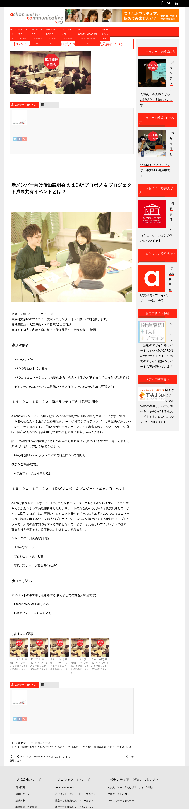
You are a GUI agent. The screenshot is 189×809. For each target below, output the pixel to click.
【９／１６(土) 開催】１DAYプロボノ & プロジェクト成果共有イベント (19, 664)
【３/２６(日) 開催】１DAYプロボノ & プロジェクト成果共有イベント (100, 664)
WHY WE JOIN (68, 34)
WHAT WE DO (37, 37)
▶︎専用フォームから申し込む (32, 473)
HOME (13, 34)
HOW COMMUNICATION (87, 37)
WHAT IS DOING (52, 37)
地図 (93, 329)
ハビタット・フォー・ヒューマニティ (75, 794)
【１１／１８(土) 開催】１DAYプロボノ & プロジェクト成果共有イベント (80, 666)
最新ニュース (42, 742)
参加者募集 (100, 747)
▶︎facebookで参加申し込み (31, 604)
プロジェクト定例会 (118, 794)
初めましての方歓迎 (82, 747)
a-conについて (46, 747)
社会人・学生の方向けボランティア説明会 (130, 787)
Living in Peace (65, 787)
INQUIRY (105, 34)
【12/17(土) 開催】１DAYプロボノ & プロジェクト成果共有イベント (39, 664)
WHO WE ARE (23, 34)
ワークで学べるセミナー (121, 800)
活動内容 (20, 800)
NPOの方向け (62, 747)
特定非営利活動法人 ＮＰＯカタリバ (75, 800)
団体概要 (20, 787)
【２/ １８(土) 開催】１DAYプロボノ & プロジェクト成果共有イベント (59, 664)
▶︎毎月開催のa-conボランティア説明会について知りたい (51, 455)
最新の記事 (51, 104)
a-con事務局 (39, 112)
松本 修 (130, 756)
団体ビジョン (22, 794)
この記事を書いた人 (25, 104)
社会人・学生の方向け (119, 747)
